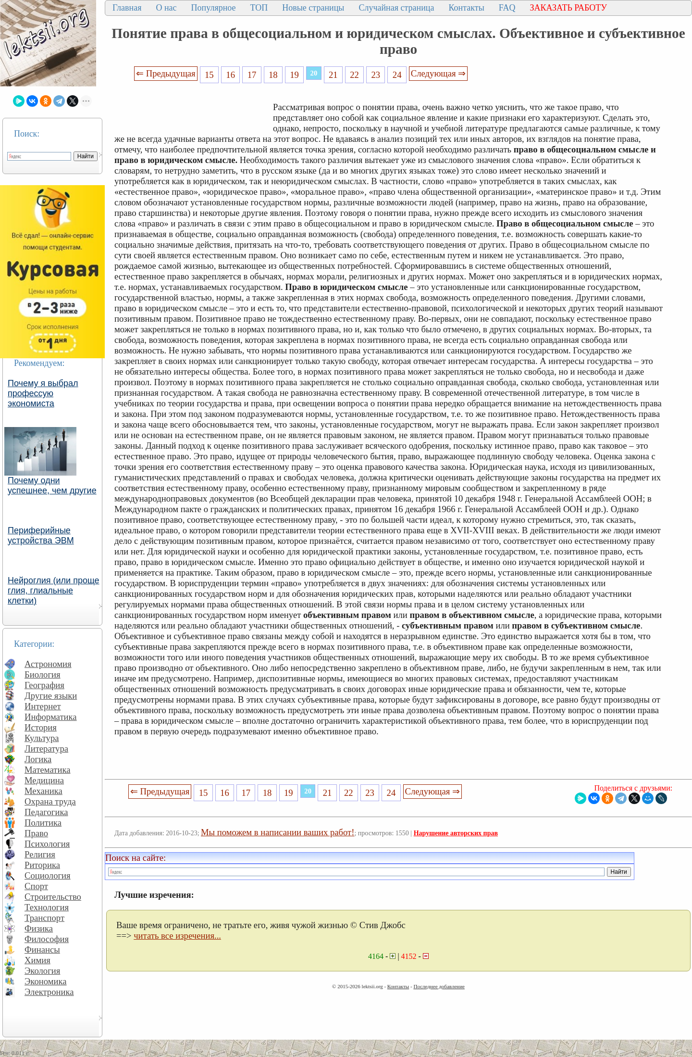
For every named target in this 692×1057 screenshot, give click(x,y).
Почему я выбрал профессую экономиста (43, 393)
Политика (43, 823)
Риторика (42, 865)
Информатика (51, 717)
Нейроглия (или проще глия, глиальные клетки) (53, 590)
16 (230, 75)
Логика (38, 759)
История (41, 727)
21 (333, 75)
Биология (43, 674)
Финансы (42, 949)
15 (209, 75)
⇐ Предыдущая (166, 73)
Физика (39, 928)
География (44, 685)
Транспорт (44, 918)
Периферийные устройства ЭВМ (41, 535)
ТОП (259, 8)
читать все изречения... (177, 936)
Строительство (53, 897)
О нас (166, 8)
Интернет (43, 706)
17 (252, 75)
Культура (42, 738)
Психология (47, 844)
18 (273, 75)
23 (376, 75)
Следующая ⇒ (438, 73)
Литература (46, 748)
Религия (40, 854)
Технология (47, 907)
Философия (47, 939)
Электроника (49, 992)
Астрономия (48, 664)
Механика (43, 791)
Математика (48, 770)
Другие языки (51, 696)
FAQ (507, 8)
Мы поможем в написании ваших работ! (277, 832)
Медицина (44, 780)
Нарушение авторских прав (456, 833)
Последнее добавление (438, 986)
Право (36, 833)
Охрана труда (50, 801)
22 (354, 75)
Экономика (46, 981)
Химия (37, 960)
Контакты (466, 8)
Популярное (213, 8)
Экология (42, 971)
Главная (126, 8)
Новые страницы (313, 8)
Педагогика (46, 812)
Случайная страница (396, 8)
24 (397, 75)
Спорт (36, 886)
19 (294, 75)
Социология (48, 875)
